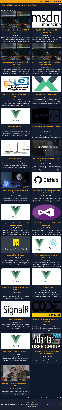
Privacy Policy (31, 402)
